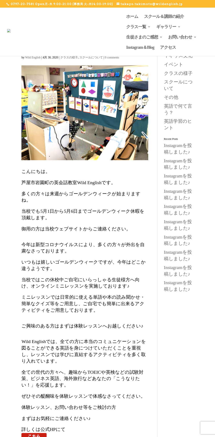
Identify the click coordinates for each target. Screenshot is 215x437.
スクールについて (91, 57)
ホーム (132, 16)
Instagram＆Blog (140, 47)
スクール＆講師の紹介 (164, 16)
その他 (171, 97)
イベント (173, 64)
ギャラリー (166, 26)
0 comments (112, 57)
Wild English (33, 57)
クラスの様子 (69, 57)
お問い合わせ (180, 37)
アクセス (168, 47)
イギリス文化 (178, 55)
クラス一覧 (136, 26)
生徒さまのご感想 (142, 37)
